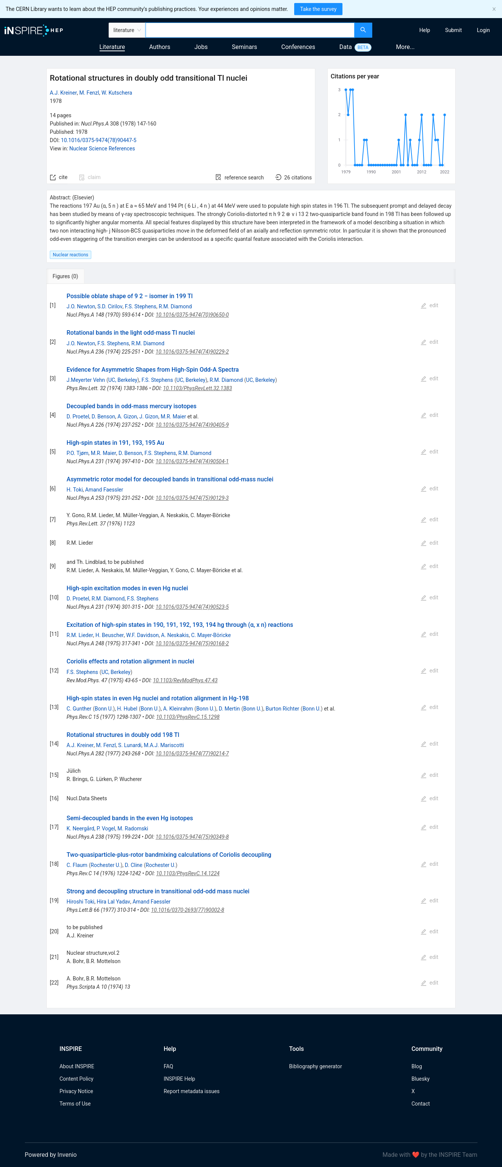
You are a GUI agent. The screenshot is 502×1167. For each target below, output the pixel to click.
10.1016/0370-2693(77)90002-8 (187, 910)
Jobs (201, 47)
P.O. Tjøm (78, 453)
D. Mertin (229, 709)
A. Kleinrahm (178, 709)
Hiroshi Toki (81, 902)
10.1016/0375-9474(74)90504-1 (192, 461)
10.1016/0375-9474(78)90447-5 (99, 140)
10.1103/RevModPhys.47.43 (185, 680)
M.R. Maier (173, 417)
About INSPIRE (77, 1066)
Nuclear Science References (102, 148)
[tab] (71, 276)
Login (483, 30)
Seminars (244, 47)
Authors (159, 47)
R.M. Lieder (80, 635)
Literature (112, 47)
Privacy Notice (76, 1091)
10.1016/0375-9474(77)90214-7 (192, 753)
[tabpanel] (251, 646)
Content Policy (77, 1079)
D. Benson (103, 417)
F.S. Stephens (141, 306)
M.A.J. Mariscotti (164, 745)
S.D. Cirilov (109, 306)
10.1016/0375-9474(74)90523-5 (192, 607)
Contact (420, 1104)
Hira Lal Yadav (113, 902)
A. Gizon (127, 417)
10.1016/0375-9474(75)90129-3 (192, 498)
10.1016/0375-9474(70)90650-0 (192, 315)
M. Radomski (132, 828)
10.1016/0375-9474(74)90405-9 (192, 425)
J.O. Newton (81, 306)
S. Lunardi (129, 745)
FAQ (168, 1066)
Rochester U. (105, 865)
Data (345, 47)
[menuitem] (424, 30)
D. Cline (134, 865)
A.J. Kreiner (63, 93)
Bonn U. (104, 709)
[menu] (438, 30)
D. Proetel (78, 417)
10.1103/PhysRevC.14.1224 (188, 873)
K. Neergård (80, 828)
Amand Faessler (104, 490)
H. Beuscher (109, 635)
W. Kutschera (116, 93)
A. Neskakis (175, 635)
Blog (416, 1066)
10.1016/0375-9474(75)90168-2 (192, 643)
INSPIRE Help (179, 1079)
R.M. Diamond (175, 306)
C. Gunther (79, 709)
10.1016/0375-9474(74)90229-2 (192, 352)
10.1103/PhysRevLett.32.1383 (197, 388)
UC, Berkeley (122, 380)
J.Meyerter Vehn (86, 380)
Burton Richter (282, 709)
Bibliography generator (315, 1066)
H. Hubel (127, 709)
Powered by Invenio (51, 1154)
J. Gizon (148, 417)
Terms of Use (75, 1104)
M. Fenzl (89, 93)
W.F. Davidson (142, 635)
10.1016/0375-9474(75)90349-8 (192, 837)
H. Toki (75, 490)
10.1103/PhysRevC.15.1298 (188, 717)
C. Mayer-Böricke (211, 635)
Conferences (298, 47)
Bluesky (420, 1079)
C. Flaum (77, 865)
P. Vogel (106, 828)
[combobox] (250, 30)
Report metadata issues (192, 1091)
